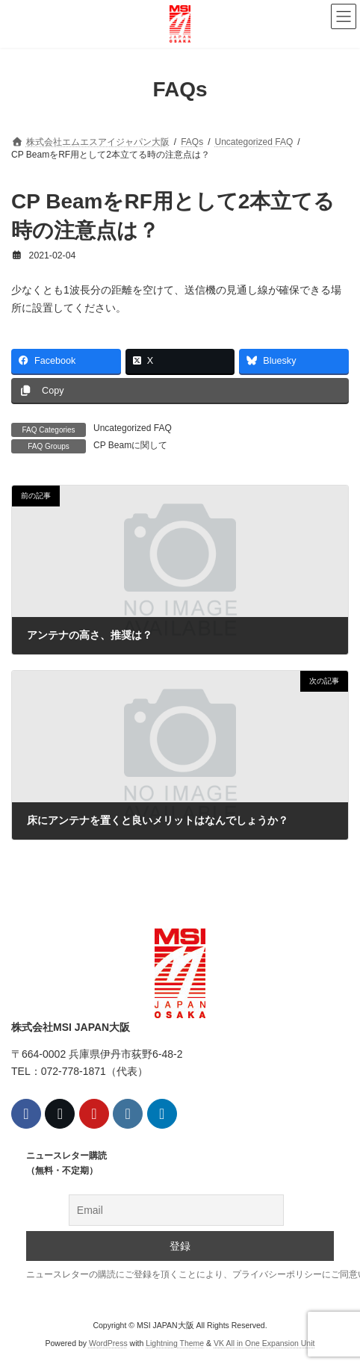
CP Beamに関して (130, 445)
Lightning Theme (175, 1343)
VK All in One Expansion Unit (264, 1343)
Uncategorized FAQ (132, 428)
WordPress (108, 1343)
